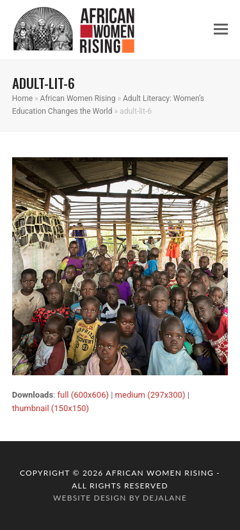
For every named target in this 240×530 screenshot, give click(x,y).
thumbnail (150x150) (50, 408)
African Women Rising (78, 98)
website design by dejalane (120, 498)
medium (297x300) (150, 395)
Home (22, 98)
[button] (221, 29)
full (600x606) (83, 395)
